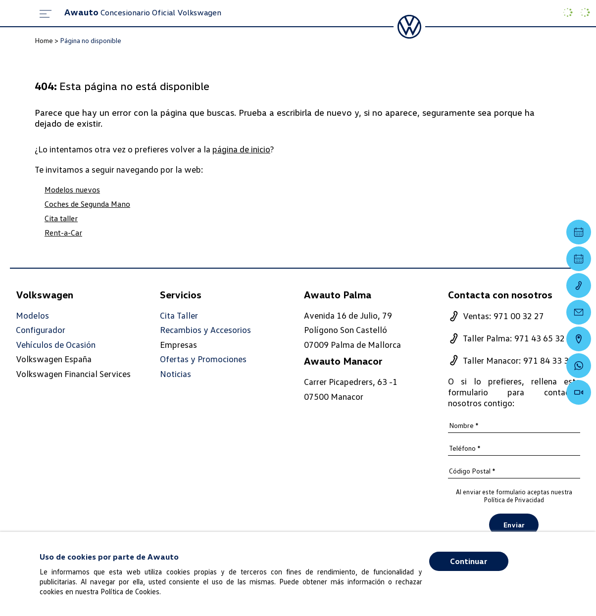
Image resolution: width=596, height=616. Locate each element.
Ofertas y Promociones (203, 359)
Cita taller (61, 218)
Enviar (513, 525)
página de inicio (241, 148)
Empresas (178, 344)
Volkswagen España (54, 358)
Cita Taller (179, 315)
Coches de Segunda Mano (87, 204)
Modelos (32, 315)
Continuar (468, 561)
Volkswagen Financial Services (73, 373)
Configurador (40, 330)
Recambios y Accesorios (205, 330)
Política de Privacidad (514, 500)
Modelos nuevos (72, 189)
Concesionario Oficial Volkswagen (142, 12)
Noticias (175, 374)
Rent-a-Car (63, 232)
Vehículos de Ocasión (56, 344)
